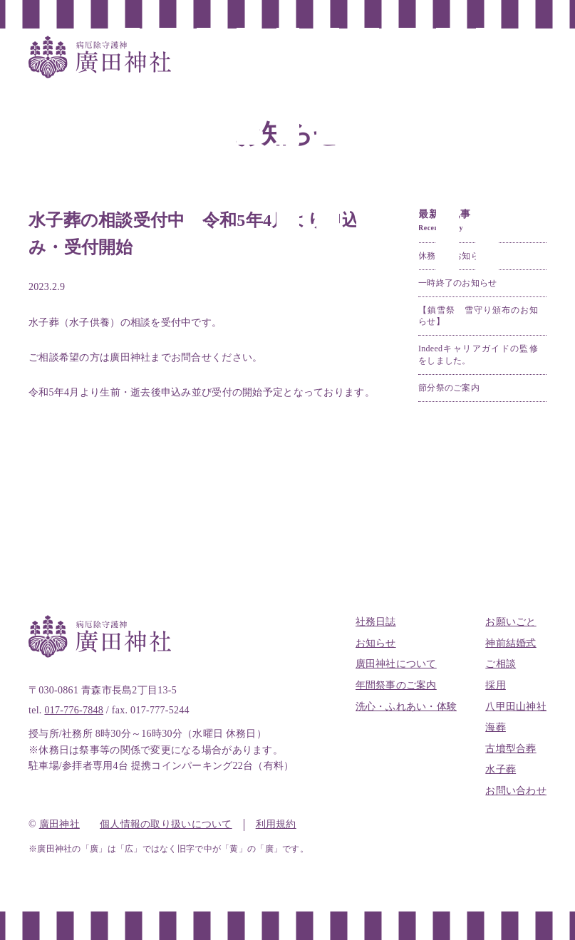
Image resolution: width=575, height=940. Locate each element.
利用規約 (276, 824)
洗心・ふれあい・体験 (406, 706)
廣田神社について (396, 663)
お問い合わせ (515, 790)
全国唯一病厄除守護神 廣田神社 (100, 57)
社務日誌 (376, 621)
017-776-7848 (73, 710)
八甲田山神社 (515, 706)
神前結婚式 (510, 643)
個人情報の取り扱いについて (166, 824)
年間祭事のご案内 (396, 685)
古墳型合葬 (510, 748)
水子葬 (500, 769)
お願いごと (510, 621)
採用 (495, 685)
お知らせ (376, 643)
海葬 (495, 727)
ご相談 (500, 663)
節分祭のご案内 (449, 388)
